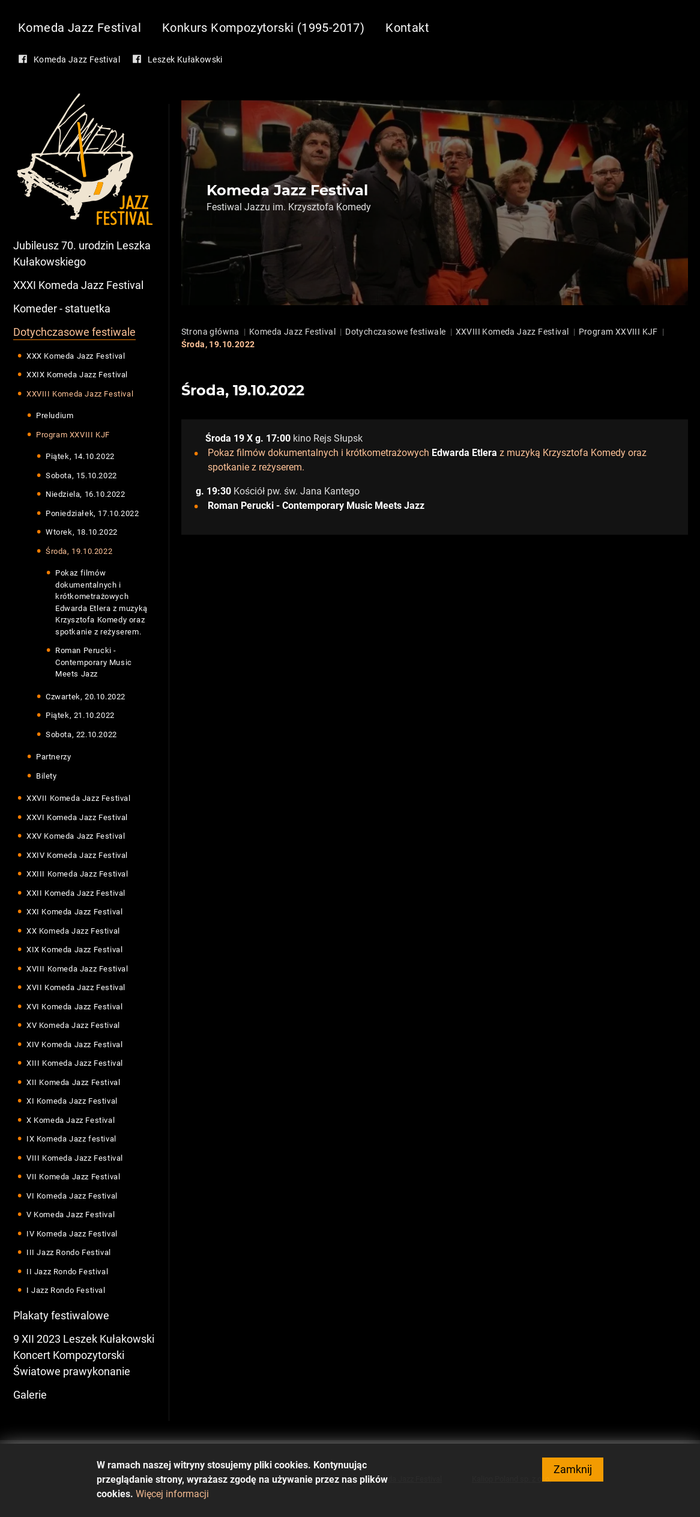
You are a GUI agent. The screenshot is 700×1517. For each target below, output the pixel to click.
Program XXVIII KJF (73, 434)
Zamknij (573, 1474)
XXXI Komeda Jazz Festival (78, 285)
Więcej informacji (172, 1498)
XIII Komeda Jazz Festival (74, 1063)
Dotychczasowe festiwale (74, 332)
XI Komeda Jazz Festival (72, 1100)
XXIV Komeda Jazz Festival (77, 855)
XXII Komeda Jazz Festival (75, 893)
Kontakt (407, 27)
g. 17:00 (273, 438)
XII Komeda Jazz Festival (73, 1082)
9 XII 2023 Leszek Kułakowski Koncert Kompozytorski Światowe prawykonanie (83, 1355)
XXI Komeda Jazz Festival (74, 911)
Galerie (30, 1394)
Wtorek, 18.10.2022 (82, 532)
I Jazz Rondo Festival (66, 1290)
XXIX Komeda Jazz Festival (77, 374)
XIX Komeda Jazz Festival (74, 949)
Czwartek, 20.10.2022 (85, 696)
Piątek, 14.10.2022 (80, 456)
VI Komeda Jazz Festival (72, 1195)
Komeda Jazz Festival (79, 27)
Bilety (46, 775)
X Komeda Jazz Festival (70, 1120)
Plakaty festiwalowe (61, 1315)
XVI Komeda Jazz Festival (74, 1006)
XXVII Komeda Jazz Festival (78, 798)
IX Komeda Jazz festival (71, 1138)
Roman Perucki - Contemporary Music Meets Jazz (93, 662)
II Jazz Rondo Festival (67, 1271)
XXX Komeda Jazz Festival (75, 355)
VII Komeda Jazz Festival (73, 1176)
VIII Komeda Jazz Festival (74, 1158)
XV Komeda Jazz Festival (73, 1025)
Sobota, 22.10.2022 (81, 734)
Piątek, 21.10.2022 (80, 715)
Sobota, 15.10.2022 (81, 475)
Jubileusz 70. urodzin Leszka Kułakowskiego (82, 253)
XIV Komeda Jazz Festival (74, 1044)
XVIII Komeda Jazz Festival (77, 968)
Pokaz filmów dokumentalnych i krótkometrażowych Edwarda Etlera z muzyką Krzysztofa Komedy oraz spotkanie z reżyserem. (101, 602)
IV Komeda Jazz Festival (72, 1233)
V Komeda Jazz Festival (70, 1214)
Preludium (54, 415)
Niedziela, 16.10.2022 (85, 494)
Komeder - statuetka (61, 308)
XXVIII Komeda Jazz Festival (79, 393)
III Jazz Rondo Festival (68, 1252)
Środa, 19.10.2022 (79, 551)
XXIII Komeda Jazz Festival (77, 873)
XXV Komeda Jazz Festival (75, 836)
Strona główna (210, 331)
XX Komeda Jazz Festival (73, 930)
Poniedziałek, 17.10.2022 (92, 513)
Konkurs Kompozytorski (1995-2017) (263, 27)
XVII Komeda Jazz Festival (75, 987)
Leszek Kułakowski (185, 59)
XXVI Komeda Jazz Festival (77, 817)
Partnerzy (53, 756)
